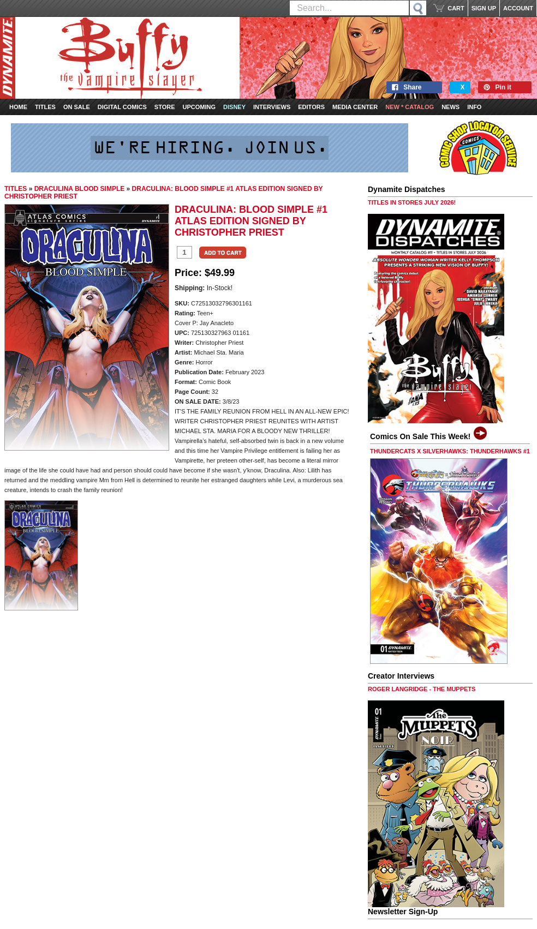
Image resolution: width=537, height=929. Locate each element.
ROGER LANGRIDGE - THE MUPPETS (421, 689)
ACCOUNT (518, 8)
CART (456, 8)
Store (164, 107)
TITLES (15, 189)
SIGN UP (484, 8)
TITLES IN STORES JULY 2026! (412, 202)
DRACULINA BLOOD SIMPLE (79, 189)
